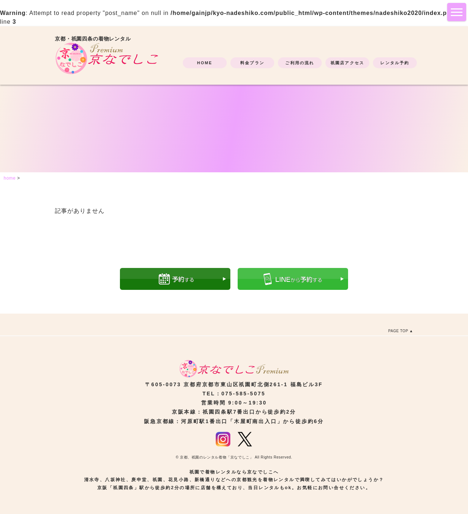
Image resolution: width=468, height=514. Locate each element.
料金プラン (252, 63)
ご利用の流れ (299, 63)
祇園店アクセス (347, 63)
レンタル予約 (394, 63)
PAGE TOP (398, 331)
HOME (204, 63)
